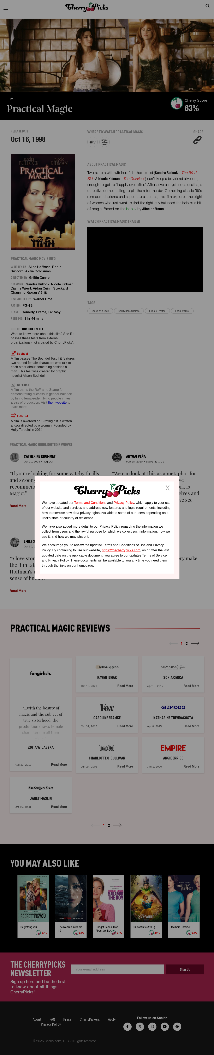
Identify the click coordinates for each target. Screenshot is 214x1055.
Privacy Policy (124, 502)
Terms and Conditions (90, 502)
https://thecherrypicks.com (121, 550)
